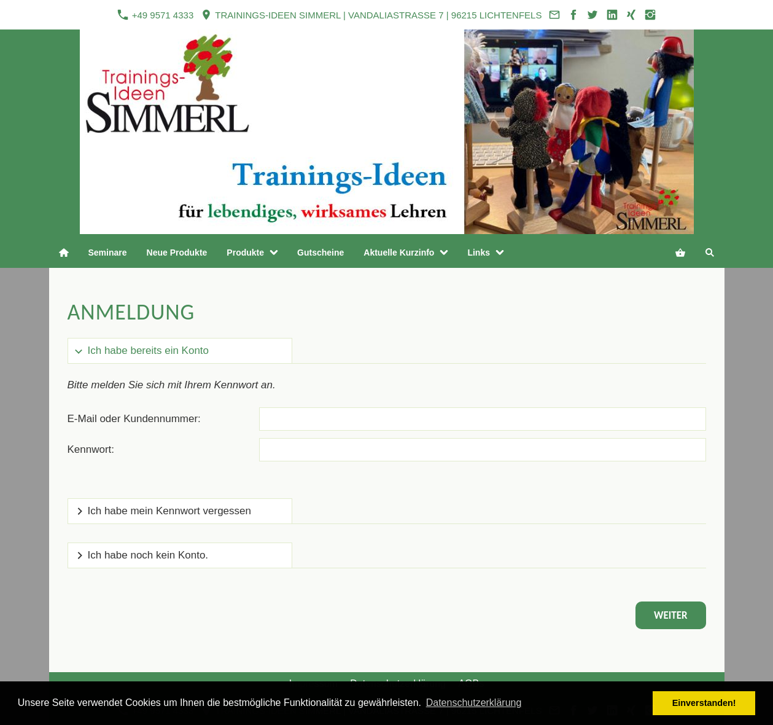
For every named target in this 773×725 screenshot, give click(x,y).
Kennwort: (91, 449)
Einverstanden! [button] (704, 703)
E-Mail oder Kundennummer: (134, 419)
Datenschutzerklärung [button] (474, 702)
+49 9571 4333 (155, 14)
